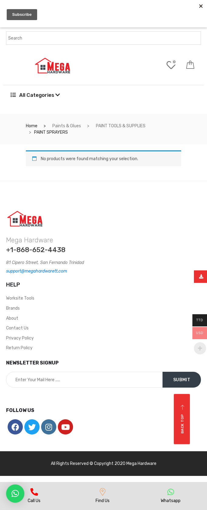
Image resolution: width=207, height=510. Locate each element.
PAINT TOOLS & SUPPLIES (121, 125)
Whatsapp (171, 500)
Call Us (34, 500)
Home (31, 125)
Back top (182, 419)
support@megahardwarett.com (36, 271)
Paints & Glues (66, 125)
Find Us (103, 500)
